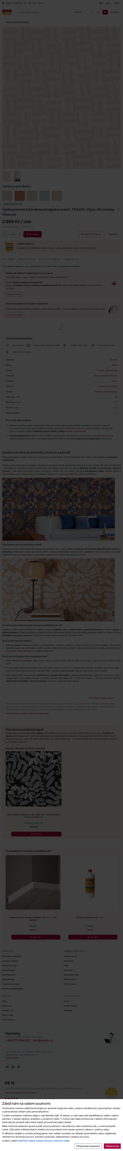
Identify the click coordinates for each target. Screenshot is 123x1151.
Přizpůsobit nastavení (88, 1146)
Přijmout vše (112, 1146)
